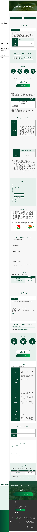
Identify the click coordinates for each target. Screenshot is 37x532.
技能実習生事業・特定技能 (5, 48)
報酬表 (11, 521)
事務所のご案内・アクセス (5, 55)
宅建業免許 (16, 18)
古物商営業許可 (30, 18)
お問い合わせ (33, 0)
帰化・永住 (18, 522)
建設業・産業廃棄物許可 (30, 522)
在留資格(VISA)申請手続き (5, 43)
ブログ (2, 57)
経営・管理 (18, 518)
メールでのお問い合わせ (23, 85)
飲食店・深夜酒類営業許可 (30, 527)
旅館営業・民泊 (29, 526)
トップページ (3, 41)
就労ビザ (18, 519)
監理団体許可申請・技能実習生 (31, 518)
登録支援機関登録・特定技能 (31, 519)
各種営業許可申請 (3, 50)
